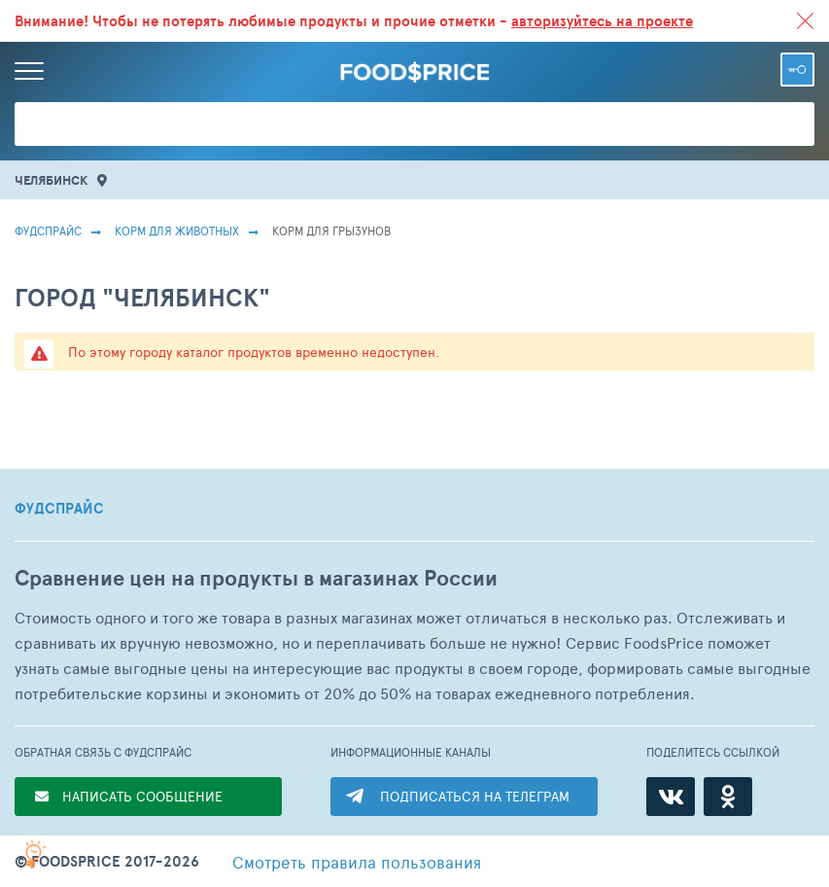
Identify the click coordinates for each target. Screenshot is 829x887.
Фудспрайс (48, 230)
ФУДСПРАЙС (59, 508)
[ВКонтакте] (670, 796)
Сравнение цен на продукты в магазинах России (256, 578)
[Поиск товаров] (414, 124)
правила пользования (356, 862)
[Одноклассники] (728, 796)
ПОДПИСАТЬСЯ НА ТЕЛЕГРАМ (475, 796)
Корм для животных (177, 230)
